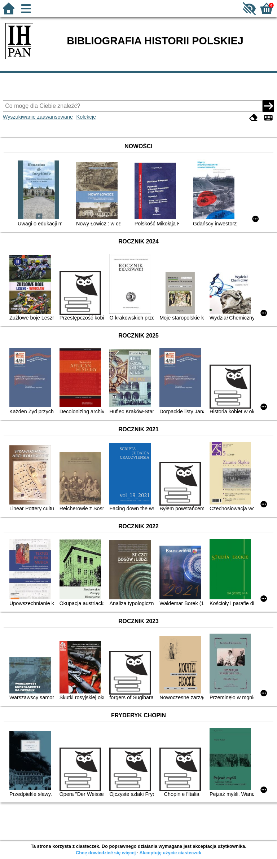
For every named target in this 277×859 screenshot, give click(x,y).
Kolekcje (86, 117)
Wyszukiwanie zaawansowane (38, 117)
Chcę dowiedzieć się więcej (106, 852)
